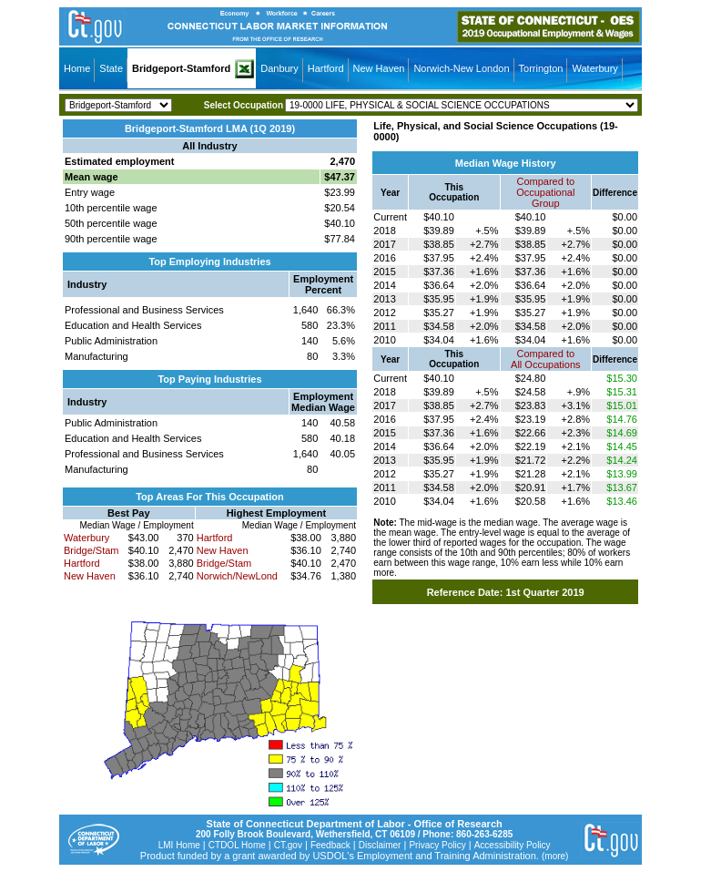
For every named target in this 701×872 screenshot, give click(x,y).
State (111, 68)
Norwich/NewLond (237, 575)
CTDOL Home (237, 845)
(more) (555, 856)
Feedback (330, 845)
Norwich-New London (461, 68)
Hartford (326, 68)
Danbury (279, 68)
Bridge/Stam (91, 550)
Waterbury (594, 68)
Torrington (541, 68)
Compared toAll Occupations (545, 359)
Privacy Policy (437, 845)
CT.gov (288, 845)
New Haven (379, 68)
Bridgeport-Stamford (181, 68)
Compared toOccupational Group (545, 192)
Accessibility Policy (512, 845)
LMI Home (179, 845)
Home (77, 68)
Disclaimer (380, 845)
